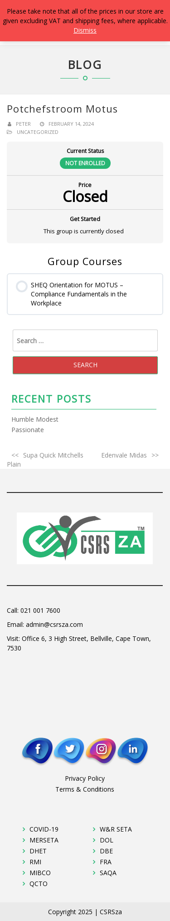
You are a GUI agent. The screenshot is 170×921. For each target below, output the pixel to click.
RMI (35, 861)
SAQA (108, 872)
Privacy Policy (85, 778)
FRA (106, 861)
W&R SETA (116, 829)
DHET (38, 851)
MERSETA (43, 840)
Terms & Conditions (84, 789)
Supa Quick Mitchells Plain (45, 459)
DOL (106, 840)
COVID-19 (43, 829)
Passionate (27, 429)
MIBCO (40, 872)
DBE (106, 851)
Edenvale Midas (124, 455)
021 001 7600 (40, 610)
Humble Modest (34, 419)
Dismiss (85, 30)
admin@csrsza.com (54, 624)
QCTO (38, 883)
